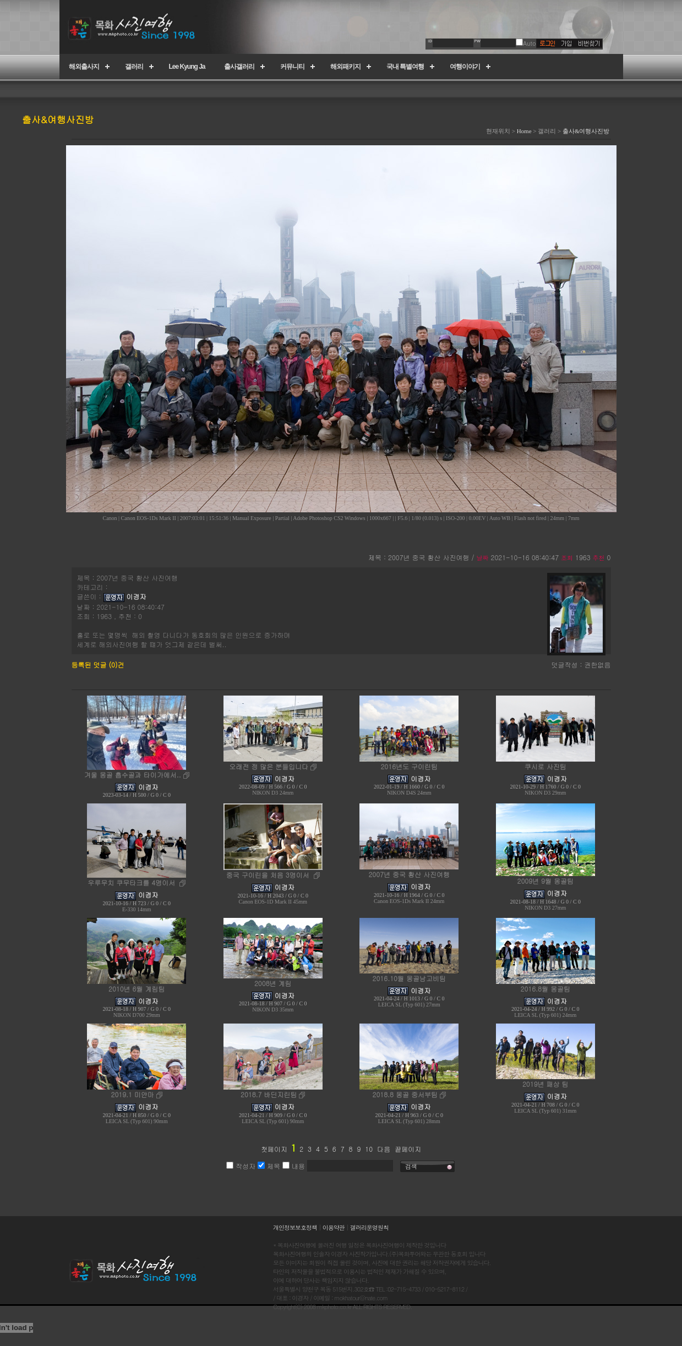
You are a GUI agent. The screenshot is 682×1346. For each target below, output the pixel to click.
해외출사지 (84, 66)
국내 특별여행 (405, 66)
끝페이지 (408, 1148)
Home (524, 131)
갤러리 (134, 66)
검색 (411, 1166)
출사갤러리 (239, 66)
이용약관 (334, 1227)
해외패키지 (345, 66)
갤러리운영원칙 (369, 1227)
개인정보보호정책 (295, 1227)
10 (369, 1148)
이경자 (136, 596)
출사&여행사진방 (586, 131)
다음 (383, 1148)
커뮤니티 (292, 66)
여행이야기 (465, 66)
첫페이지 (274, 1148)
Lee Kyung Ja (187, 66)
